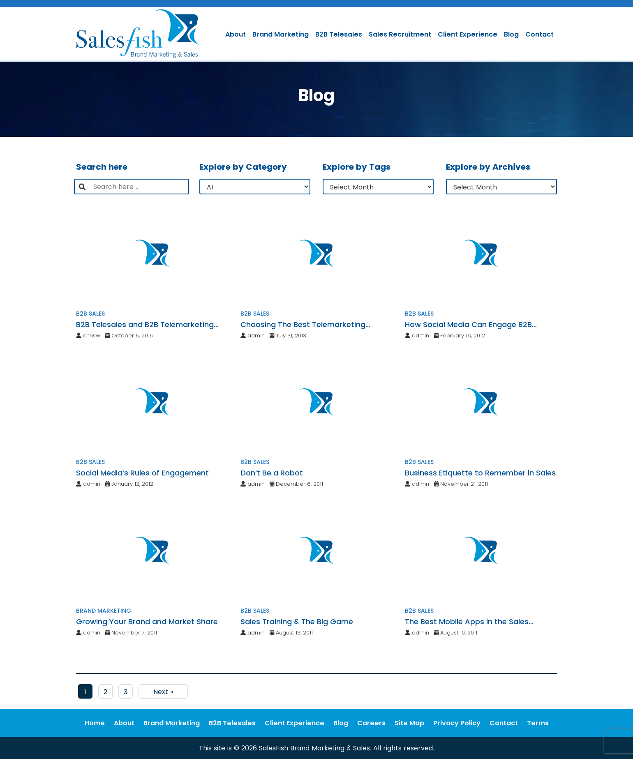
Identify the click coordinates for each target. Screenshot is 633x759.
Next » (163, 692)
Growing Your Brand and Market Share (147, 621)
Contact (539, 34)
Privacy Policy (457, 723)
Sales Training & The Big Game (296, 621)
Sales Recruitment (400, 34)
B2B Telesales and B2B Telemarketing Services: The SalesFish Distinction (145, 324)
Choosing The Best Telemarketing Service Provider (302, 324)
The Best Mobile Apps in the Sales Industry (467, 621)
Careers (371, 723)
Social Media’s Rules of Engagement (142, 473)
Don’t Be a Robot (271, 473)
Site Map (409, 723)
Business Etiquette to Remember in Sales (480, 473)
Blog (511, 34)
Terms (538, 723)
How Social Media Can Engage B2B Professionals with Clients (468, 324)
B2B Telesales (338, 34)
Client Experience (467, 34)
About (235, 34)
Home (95, 723)
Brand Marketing (280, 34)
